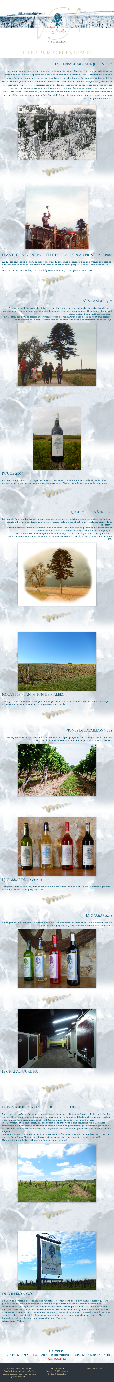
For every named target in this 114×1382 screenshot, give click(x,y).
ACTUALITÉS (57, 1359)
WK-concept (62, 1371)
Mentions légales (94, 1368)
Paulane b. (50, 1371)
